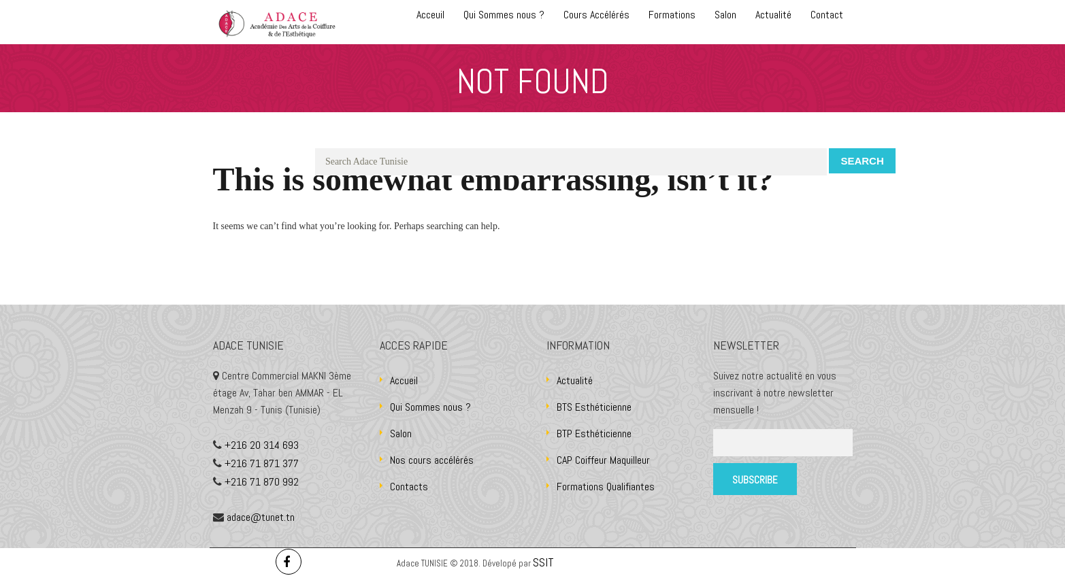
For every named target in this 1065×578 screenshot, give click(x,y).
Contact (826, 14)
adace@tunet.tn (261, 517)
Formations (672, 14)
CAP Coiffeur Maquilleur (603, 460)
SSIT (545, 562)
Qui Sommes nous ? (503, 14)
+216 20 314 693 (262, 445)
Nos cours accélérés (432, 460)
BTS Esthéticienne (594, 407)
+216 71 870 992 (262, 482)
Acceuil (430, 14)
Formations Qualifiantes (606, 486)
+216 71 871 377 (262, 463)
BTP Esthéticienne (594, 433)
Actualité (773, 14)
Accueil (404, 380)
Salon (725, 14)
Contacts (409, 486)
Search (861, 161)
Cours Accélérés (596, 14)
